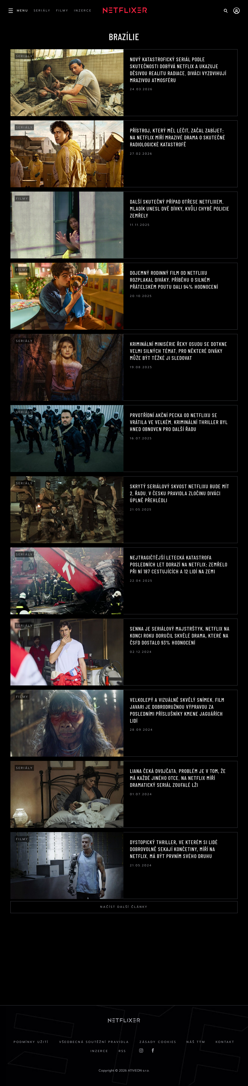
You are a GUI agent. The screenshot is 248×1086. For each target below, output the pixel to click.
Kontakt (225, 1042)
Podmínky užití (30, 1042)
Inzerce (99, 1052)
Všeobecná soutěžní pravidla (94, 1042)
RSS (122, 1052)
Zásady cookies (158, 1042)
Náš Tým (196, 1042)
